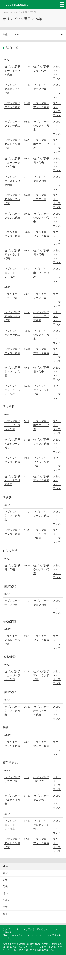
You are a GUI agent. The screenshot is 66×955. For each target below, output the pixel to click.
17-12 (27, 820)
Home (5, 12)
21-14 (27, 66)
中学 (5, 907)
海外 (5, 893)
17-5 (26, 268)
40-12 (27, 121)
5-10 (26, 600)
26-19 (27, 706)
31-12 (27, 84)
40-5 (26, 250)
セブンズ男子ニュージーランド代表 (12, 162)
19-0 (26, 636)
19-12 (27, 213)
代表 (5, 886)
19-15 (27, 457)
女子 (5, 914)
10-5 (26, 140)
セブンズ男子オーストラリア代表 (12, 70)
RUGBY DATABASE (16, 4)
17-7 (26, 671)
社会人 (6, 900)
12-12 (27, 103)
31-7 (26, 530)
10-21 (27, 565)
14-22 (27, 312)
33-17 (27, 330)
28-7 (26, 742)
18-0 (26, 476)
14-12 (27, 385)
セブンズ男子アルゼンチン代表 (12, 88)
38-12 (27, 232)
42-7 (26, 777)
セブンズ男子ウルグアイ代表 (41, 125)
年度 (5, 34)
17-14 (27, 839)
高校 (5, 879)
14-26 (27, 439)
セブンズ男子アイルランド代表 (12, 144)
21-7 (26, 176)
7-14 (26, 421)
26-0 (26, 293)
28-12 (27, 195)
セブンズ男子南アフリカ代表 (41, 144)
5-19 (26, 511)
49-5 (26, 367)
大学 (5, 873)
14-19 (27, 795)
